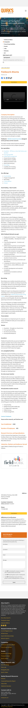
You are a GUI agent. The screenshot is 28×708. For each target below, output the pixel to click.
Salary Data (4, 683)
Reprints (10, 706)
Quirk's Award (4, 658)
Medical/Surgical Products (16, 446)
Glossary (3, 678)
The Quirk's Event (5, 620)
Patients (3, 448)
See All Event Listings (6, 653)
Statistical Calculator (6, 686)
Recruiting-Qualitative (20, 437)
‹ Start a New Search (5, 67)
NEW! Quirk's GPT (7, 55)
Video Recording (21, 439)
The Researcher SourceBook (8, 644)
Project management (9, 178)
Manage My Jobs (5, 669)
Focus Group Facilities (6, 647)
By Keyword (7, 57)
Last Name (5, 549)
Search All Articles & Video (7, 636)
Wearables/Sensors (6, 440)
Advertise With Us (5, 623)
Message (5, 560)
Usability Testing (12, 439)
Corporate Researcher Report (8, 681)
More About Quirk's (6, 618)
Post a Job (3, 667)
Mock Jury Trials (10, 437)
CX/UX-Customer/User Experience (9, 435)
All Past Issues (4, 633)
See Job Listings (5, 664)
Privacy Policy (4, 706)
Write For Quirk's (5, 638)
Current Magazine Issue (7, 631)
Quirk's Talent (4, 672)
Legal (2, 446)
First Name (5, 544)
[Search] (14, 59)
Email (4, 555)
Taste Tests (4, 439)
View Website (14, 82)
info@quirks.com (4, 697)
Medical (7, 446)
